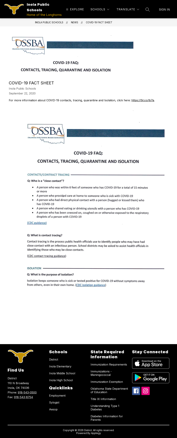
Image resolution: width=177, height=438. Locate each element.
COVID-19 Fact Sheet (99, 22)
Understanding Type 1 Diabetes (105, 407)
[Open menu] (74, 9)
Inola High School (61, 380)
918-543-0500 (27, 392)
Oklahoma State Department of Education (109, 390)
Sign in (164, 9)
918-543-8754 (23, 397)
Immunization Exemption (107, 381)
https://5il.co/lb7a (142, 100)
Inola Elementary (60, 366)
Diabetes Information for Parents (107, 418)
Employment (57, 395)
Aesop (53, 409)
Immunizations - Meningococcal (101, 373)
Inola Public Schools (49, 22)
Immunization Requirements (109, 364)
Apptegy (96, 433)
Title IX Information (103, 399)
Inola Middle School (62, 373)
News (74, 22)
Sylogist (54, 402)
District (53, 359)
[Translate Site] (128, 9)
